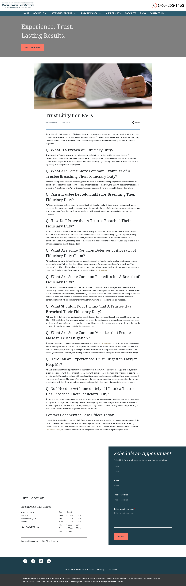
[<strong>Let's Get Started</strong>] (32, 47)
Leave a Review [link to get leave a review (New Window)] (30, 541)
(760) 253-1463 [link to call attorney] (30, 527)
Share (136, 122)
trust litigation (100, 270)
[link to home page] (18, 5)
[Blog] (143, 13)
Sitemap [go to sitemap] (100, 569)
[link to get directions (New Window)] (38, 517)
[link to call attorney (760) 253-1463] (168, 5)
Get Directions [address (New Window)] (50, 541)
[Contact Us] (157, 13)
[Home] (25, 13)
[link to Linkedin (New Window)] (49, 561)
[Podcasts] (130, 13)
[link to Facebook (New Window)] (25, 561)
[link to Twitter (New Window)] (41, 561)
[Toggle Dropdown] (46, 13)
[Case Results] (113, 13)
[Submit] (121, 536)
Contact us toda (53, 429)
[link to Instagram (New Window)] (33, 561)
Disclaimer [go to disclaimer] (112, 569)
